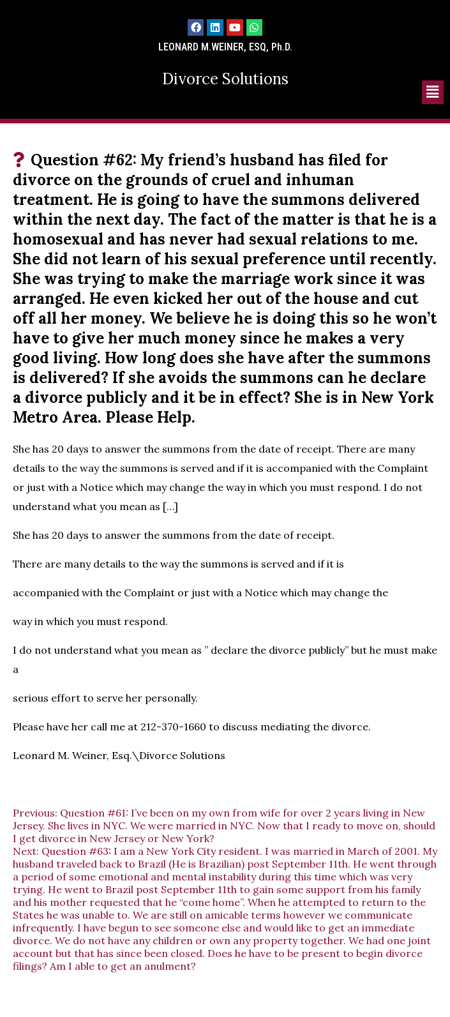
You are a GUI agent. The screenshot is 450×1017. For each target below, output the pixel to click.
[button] (433, 92)
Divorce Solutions (225, 79)
